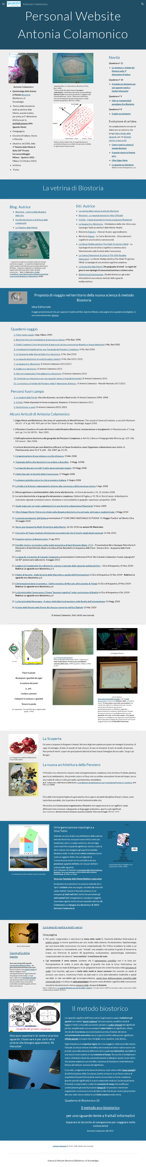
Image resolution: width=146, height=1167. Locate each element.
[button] (3, 4)
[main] (73, 25)
